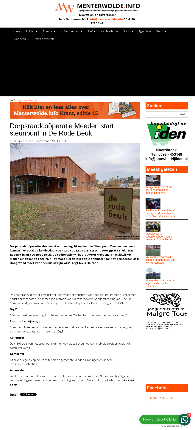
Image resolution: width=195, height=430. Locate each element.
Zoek (183, 114)
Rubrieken (20, 39)
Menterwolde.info (161, 397)
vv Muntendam (71, 31)
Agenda (145, 31)
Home (16, 31)
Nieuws (49, 31)
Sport (128, 31)
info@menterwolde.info (106, 19)
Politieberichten (45, 39)
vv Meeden (109, 31)
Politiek (32, 31)
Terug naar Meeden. (24, 100)
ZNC (92, 31)
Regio (161, 31)
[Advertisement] (97, 70)
